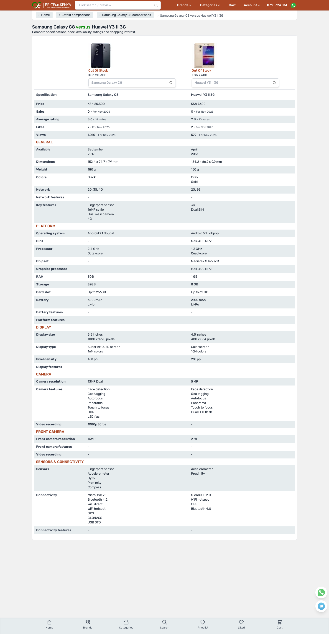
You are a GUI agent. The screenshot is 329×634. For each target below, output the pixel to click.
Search (164, 624)
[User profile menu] (252, 5)
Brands (87, 624)
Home (49, 624)
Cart (232, 5)
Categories (126, 624)
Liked (241, 624)
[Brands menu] (184, 5)
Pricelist (203, 624)
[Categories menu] (210, 5)
